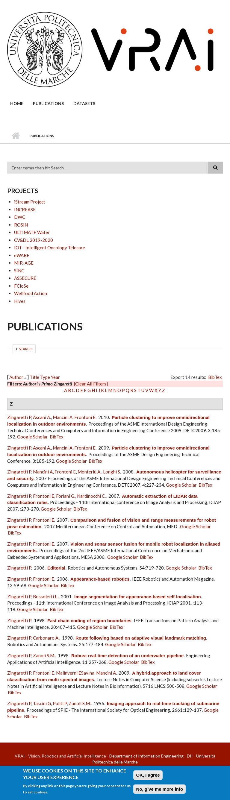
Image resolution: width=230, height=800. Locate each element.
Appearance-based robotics (100, 579)
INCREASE (25, 209)
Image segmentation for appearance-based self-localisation (137, 596)
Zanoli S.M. (44, 655)
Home (16, 103)
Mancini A (62, 417)
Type (45, 377)
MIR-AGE (24, 262)
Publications (48, 103)
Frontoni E (85, 417)
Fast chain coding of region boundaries (89, 620)
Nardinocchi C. (91, 496)
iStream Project (29, 201)
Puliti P (60, 703)
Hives (19, 301)
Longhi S (111, 471)
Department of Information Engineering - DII (151, 755)
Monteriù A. (89, 471)
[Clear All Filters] (91, 383)
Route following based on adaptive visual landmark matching (140, 637)
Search (25, 349)
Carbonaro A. (46, 637)
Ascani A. (42, 417)
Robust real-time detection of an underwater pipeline (127, 655)
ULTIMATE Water (32, 232)
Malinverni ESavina (75, 672)
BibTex (215, 377)
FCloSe (21, 286)
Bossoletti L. (45, 596)
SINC (19, 270)
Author (16, 377)
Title (34, 377)
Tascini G (42, 703)
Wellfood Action (30, 293)
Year (55, 377)
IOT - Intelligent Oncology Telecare (49, 247)
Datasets (84, 103)
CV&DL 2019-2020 (33, 240)
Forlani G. (65, 496)
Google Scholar (32, 436)
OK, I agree (148, 776)
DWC (19, 217)
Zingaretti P (19, 417)
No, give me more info (159, 790)
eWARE (21, 255)
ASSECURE (25, 278)
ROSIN (21, 224)
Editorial (56, 567)
